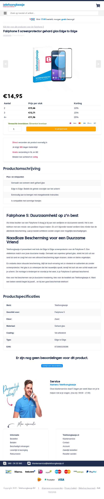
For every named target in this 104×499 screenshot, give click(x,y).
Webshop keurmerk (87, 488)
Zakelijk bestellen (70, 450)
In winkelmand (61, 129)
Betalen (13, 442)
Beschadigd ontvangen (19, 446)
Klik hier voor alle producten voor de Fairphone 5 (23, 27)
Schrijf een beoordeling (52, 366)
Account (66, 446)
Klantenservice (69, 439)
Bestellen (14, 439)
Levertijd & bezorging (19, 450)
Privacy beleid (70, 488)
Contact (66, 442)
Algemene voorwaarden (52, 488)
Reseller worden (69, 454)
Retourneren (15, 454)
